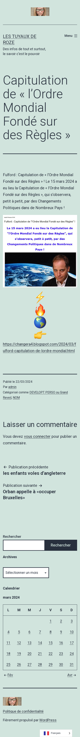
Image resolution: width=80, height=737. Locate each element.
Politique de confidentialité (23, 711)
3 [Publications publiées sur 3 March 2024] (72, 621)
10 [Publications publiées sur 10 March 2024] (72, 632)
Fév (8, 675)
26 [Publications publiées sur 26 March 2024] (19, 664)
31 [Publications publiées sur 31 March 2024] (72, 664)
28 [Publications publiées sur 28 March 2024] (40, 664)
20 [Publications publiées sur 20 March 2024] (29, 654)
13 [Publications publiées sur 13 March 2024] (29, 643)
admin (12, 387)
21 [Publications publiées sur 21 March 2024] (40, 654)
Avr (72, 675)
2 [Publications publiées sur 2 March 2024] (61, 621)
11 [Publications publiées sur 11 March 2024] (8, 643)
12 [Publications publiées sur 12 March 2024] (19, 643)
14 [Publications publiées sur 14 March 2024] (40, 643)
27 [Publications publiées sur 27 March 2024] (29, 664)
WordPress (48, 720)
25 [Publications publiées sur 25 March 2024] (8, 664)
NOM (16, 397)
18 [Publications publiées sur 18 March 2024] (8, 654)
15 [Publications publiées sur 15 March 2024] (50, 643)
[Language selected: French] (56, 733)
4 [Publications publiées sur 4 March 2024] (8, 632)
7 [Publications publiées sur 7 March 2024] (40, 632)
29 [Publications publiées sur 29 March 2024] (50, 664)
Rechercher (12, 536)
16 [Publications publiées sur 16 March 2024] (61, 643)
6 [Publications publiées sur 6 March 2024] (29, 632)
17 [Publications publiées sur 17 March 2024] (72, 643)
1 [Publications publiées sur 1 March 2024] (51, 621)
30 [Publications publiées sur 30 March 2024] (61, 664)
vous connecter (37, 436)
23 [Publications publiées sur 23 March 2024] (61, 654)
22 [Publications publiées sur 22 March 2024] (50, 654)
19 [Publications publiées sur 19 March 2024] (19, 654)
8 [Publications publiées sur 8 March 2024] (51, 632)
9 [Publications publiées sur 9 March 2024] (61, 632)
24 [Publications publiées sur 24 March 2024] (72, 654)
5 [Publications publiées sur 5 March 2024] (19, 632)
